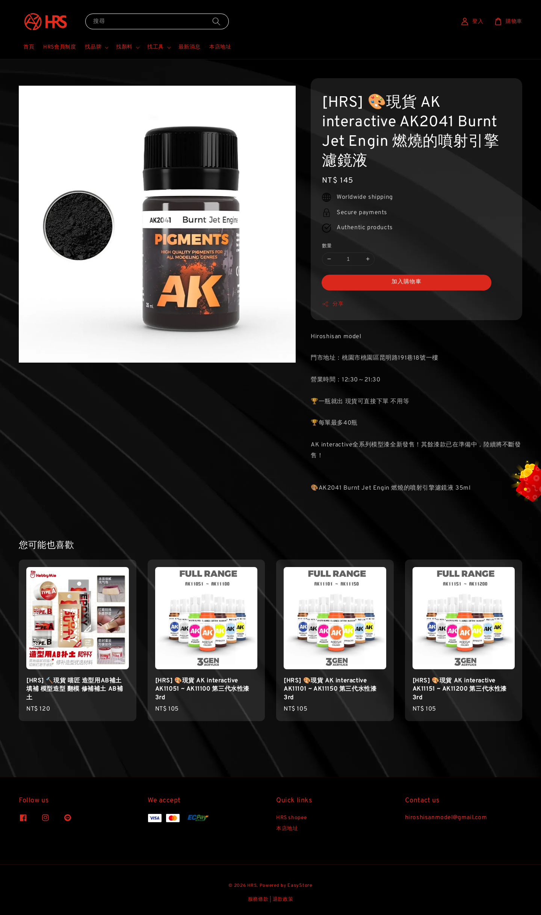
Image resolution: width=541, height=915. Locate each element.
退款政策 (283, 900)
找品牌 (93, 47)
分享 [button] (332, 304)
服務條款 (258, 900)
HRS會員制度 (59, 47)
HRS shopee (291, 818)
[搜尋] (216, 21)
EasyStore (299, 886)
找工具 (155, 47)
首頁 (28, 47)
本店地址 (220, 47)
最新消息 (189, 47)
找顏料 (124, 47)
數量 (327, 246)
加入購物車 (406, 282)
